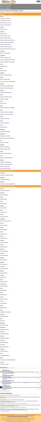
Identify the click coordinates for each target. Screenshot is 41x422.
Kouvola (2, 83)
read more (5, 397)
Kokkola (2, 72)
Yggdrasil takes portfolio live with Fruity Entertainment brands (13, 403)
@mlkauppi (5, 377)
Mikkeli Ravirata (5, 370)
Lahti (1, 94)
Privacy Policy (11, 421)
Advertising (24, 414)
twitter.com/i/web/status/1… (10, 372)
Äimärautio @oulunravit (6, 376)
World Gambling (5, 6)
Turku (1, 151)
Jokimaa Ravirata (6, 385)
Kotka (1, 77)
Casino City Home (5, 5)
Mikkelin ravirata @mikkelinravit (7, 371)
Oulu (1, 105)
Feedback (20, 414)
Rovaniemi (2, 133)
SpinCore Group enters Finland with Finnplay (10, 395)
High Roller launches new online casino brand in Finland (12, 399)
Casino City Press (13, 416)
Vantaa (1, 160)
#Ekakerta (9, 377)
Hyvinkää (2, 51)
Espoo (1, 16)
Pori (1, 110)
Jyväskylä (2, 55)
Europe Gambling (5, 8)
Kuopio (1, 90)
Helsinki (2, 31)
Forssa (1, 27)
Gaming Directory (19, 416)
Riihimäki (2, 129)
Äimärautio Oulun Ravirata (8, 375)
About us (16, 414)
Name (6, 14)
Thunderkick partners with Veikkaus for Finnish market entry (13, 407)
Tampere (2, 144)
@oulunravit (26, 382)
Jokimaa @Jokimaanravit (6, 386)
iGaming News (25, 416)
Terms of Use (7, 421)
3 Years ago (4, 384)
